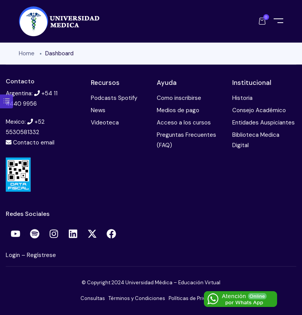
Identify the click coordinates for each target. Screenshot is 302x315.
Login (13, 255)
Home (26, 53)
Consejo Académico (259, 110)
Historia (242, 98)
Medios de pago (178, 110)
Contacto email (33, 142)
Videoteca (105, 122)
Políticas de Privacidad (195, 298)
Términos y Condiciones (136, 298)
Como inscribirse (179, 98)
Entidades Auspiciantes (263, 122)
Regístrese (41, 255)
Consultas (92, 298)
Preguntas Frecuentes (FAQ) (186, 140)
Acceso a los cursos (184, 122)
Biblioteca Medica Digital (255, 140)
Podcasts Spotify (114, 98)
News (98, 110)
